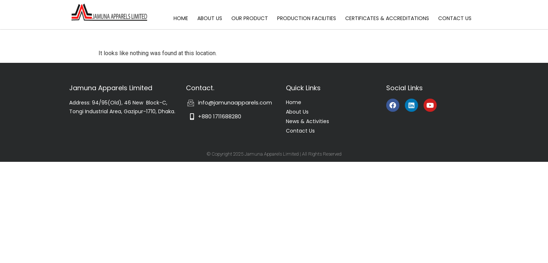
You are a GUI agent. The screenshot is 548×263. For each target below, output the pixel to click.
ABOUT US (209, 18)
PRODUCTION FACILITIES (306, 18)
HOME (181, 18)
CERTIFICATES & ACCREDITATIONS (387, 18)
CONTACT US (454, 18)
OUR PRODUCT (249, 18)
